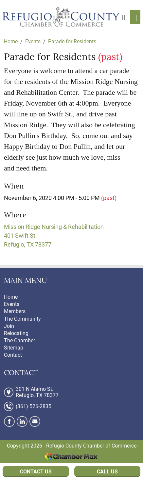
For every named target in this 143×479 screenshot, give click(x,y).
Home (11, 297)
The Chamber (19, 340)
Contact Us (36, 472)
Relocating (16, 333)
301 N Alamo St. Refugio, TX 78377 (37, 392)
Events (11, 304)
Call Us (107, 472)
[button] (123, 17)
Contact (13, 355)
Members (15, 311)
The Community (22, 319)
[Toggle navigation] (135, 17)
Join (9, 326)
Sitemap (13, 348)
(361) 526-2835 (33, 406)
